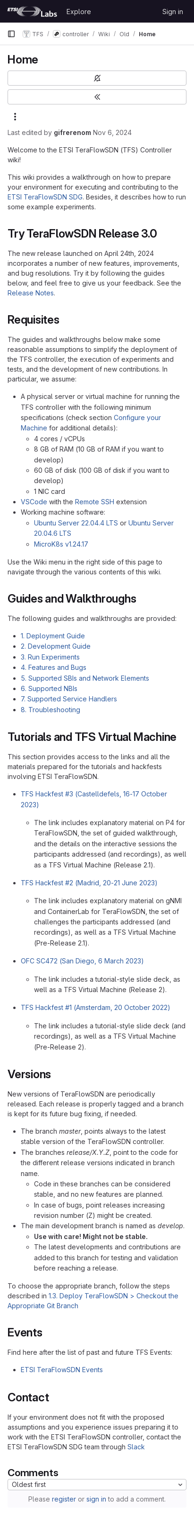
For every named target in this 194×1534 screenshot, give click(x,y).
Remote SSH (94, 502)
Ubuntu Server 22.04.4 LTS (76, 523)
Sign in (172, 12)
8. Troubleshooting (50, 710)
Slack (136, 1447)
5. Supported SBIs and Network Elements (85, 678)
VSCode (34, 502)
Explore (79, 12)
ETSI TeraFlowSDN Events (62, 1370)
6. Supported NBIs (49, 688)
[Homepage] (32, 11)
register (64, 1499)
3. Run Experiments (50, 657)
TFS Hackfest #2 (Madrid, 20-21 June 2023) (89, 883)
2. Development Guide (56, 646)
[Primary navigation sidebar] (11, 33)
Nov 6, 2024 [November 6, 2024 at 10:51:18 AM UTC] (112, 132)
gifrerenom (72, 132)
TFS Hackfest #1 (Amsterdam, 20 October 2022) (95, 1007)
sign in (96, 1499)
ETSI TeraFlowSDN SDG (45, 197)
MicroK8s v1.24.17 (61, 544)
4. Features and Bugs (53, 667)
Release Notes (31, 293)
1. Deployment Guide (53, 636)
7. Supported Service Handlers (69, 699)
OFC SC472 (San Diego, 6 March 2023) (82, 961)
